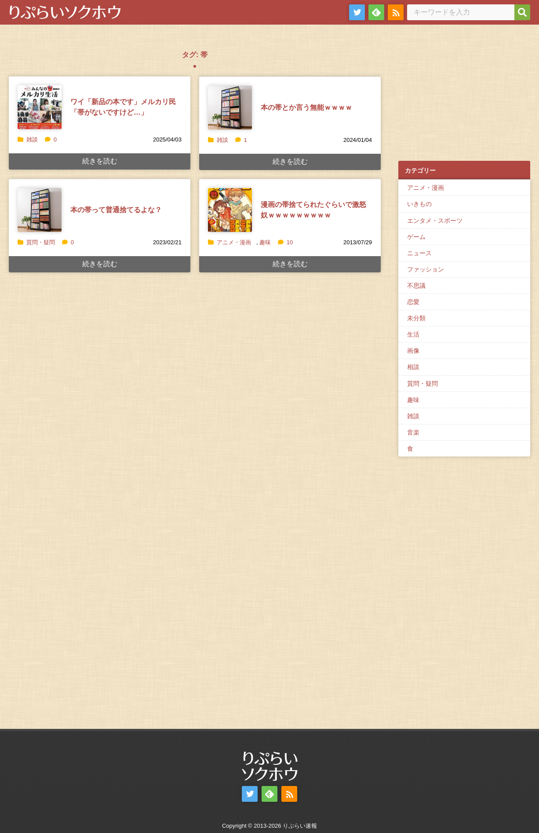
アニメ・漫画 (234, 242)
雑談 (32, 139)
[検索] (522, 12)
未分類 (416, 318)
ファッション (425, 269)
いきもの (419, 203)
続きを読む (99, 161)
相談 (413, 366)
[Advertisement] (464, 97)
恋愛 (413, 301)
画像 (413, 350)
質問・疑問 (40, 242)
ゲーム (416, 236)
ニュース (419, 253)
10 (285, 242)
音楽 (413, 432)
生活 (413, 334)
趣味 (265, 242)
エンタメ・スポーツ (435, 220)
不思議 (416, 285)
